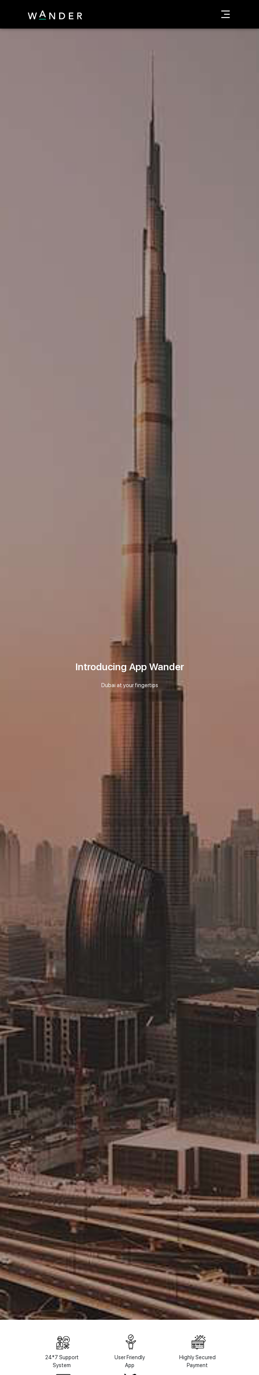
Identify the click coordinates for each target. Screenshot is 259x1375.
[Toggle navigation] (225, 14)
